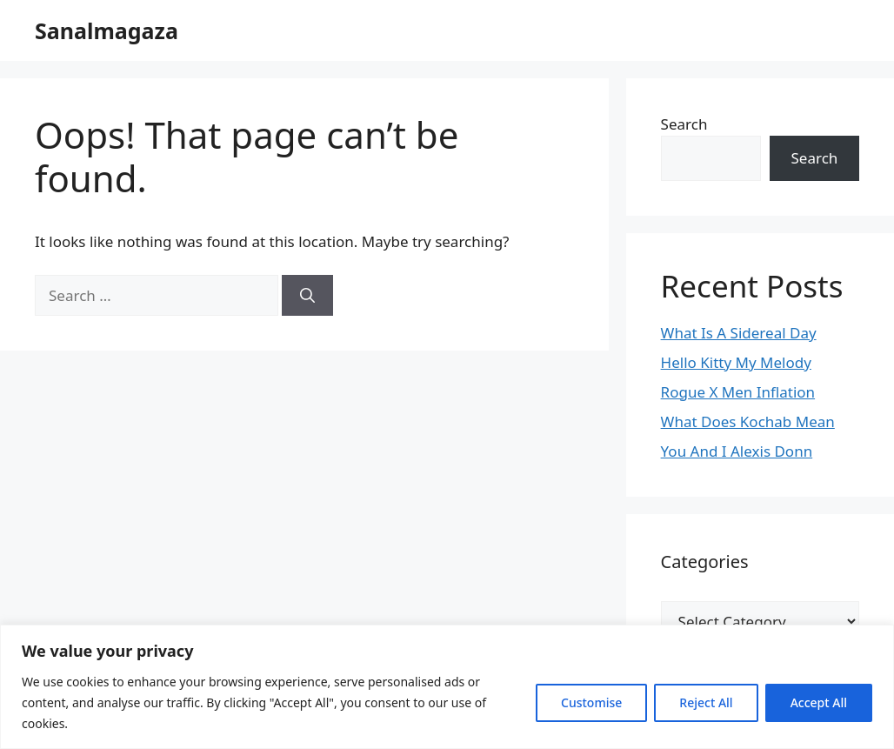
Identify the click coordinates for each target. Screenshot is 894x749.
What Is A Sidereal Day (739, 333)
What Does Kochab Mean (748, 421)
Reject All (705, 702)
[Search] (307, 296)
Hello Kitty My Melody (736, 362)
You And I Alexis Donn (737, 451)
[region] (447, 687)
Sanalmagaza (106, 30)
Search (684, 124)
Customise (591, 702)
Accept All (819, 702)
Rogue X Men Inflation (738, 392)
